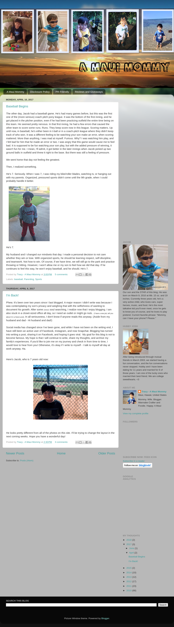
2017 (129, 544)
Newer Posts (15, 453)
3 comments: (62, 442)
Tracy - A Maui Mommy (154, 391)
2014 (129, 572)
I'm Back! (12, 295)
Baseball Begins (17, 106)
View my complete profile (135, 413)
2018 (129, 540)
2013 (129, 577)
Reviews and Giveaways (89, 91)
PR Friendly (62, 91)
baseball (18, 279)
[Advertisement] (145, 118)
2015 (129, 568)
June (132, 548)
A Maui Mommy (15, 91)
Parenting (29, 279)
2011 (129, 586)
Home (61, 453)
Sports (38, 279)
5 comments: (62, 274)
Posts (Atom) (26, 460)
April (131, 552)
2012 (129, 581)
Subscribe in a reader (134, 461)
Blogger (105, 618)
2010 (129, 590)
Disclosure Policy (40, 91)
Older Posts (106, 453)
